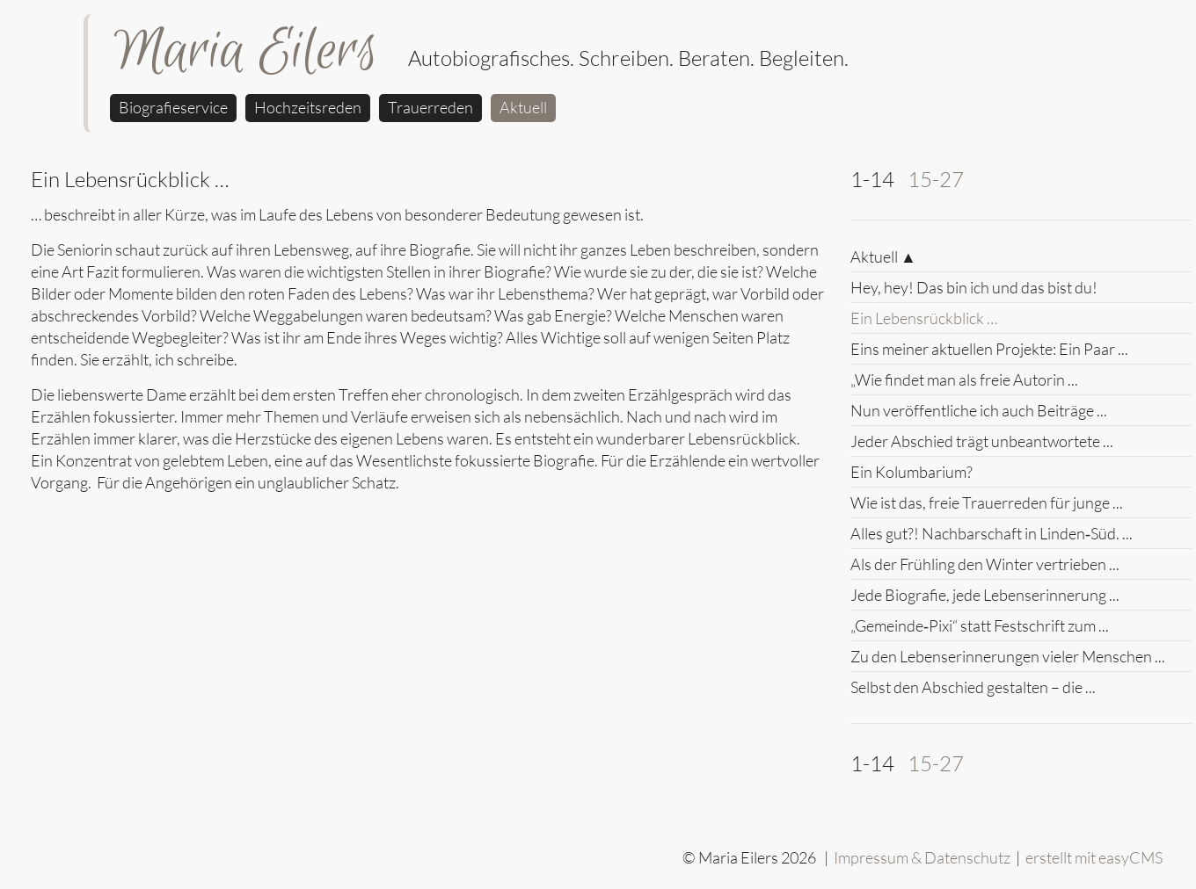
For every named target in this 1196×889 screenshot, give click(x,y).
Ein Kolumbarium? (911, 471)
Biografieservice (173, 107)
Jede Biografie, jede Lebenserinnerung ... (984, 594)
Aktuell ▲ (883, 256)
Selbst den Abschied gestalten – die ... (973, 687)
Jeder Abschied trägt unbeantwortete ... (981, 441)
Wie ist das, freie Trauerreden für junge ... (986, 502)
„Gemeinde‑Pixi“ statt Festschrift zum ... (979, 625)
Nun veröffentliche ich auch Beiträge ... (978, 410)
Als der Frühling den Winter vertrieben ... (984, 564)
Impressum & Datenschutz (922, 857)
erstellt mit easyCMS (1095, 857)
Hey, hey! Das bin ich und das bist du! (974, 287)
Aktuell (523, 107)
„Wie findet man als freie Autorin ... (964, 379)
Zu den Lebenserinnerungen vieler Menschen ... (1007, 656)
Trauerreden (430, 107)
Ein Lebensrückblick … (923, 318)
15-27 (936, 179)
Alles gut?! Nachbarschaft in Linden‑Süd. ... (991, 533)
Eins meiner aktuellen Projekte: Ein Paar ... (989, 348)
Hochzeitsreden (307, 107)
